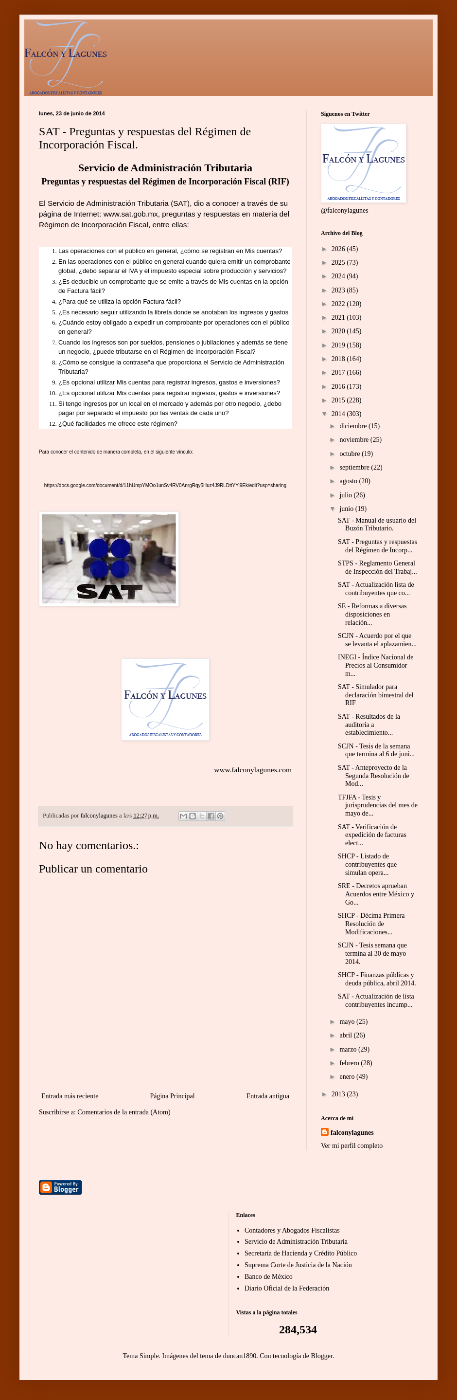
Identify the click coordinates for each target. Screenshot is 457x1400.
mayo (347, 1021)
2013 (339, 1094)
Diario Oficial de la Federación (287, 1288)
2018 (339, 359)
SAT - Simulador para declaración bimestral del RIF (376, 695)
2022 (339, 304)
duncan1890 (239, 1356)
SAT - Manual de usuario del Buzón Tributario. (377, 524)
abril (346, 1035)
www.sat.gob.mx (131, 214)
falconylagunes (352, 1132)
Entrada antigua (267, 1096)
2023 (339, 290)
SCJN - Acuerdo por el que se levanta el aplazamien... (377, 640)
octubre (350, 453)
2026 (339, 249)
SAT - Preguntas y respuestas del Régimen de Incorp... (377, 546)
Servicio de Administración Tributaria (296, 1241)
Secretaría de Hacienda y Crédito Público (301, 1253)
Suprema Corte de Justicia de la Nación (298, 1265)
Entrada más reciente (69, 1096)
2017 (339, 372)
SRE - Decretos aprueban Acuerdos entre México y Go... (376, 894)
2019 (339, 345)
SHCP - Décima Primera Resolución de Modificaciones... (371, 924)
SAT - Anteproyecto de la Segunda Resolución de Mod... (373, 776)
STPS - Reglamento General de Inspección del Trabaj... (377, 567)
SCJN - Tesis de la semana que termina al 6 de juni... (376, 750)
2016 (339, 386)
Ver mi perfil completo (352, 1145)
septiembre (355, 467)
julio (346, 495)
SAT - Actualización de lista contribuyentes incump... (376, 1000)
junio (347, 508)
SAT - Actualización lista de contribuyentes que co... (376, 589)
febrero (350, 1063)
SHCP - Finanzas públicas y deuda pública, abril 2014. (377, 979)
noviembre (354, 439)
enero (347, 1076)
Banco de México (269, 1276)
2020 (339, 331)
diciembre (353, 426)
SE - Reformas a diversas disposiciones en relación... (372, 614)
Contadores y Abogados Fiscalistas (292, 1230)
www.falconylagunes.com (253, 769)
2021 (339, 317)
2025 (339, 262)
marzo (348, 1049)
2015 (339, 400)
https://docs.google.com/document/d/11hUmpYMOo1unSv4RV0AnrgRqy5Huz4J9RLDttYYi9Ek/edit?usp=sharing (165, 485)
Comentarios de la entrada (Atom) (123, 1112)
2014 (339, 414)
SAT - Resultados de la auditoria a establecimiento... (369, 725)
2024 (339, 276)
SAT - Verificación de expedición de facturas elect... (372, 835)
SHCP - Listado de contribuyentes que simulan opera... (367, 864)
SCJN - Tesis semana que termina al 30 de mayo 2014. (372, 953)
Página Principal (172, 1096)
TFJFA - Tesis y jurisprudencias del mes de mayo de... (378, 806)
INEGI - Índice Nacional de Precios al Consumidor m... (375, 665)
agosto (349, 481)
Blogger (322, 1356)
